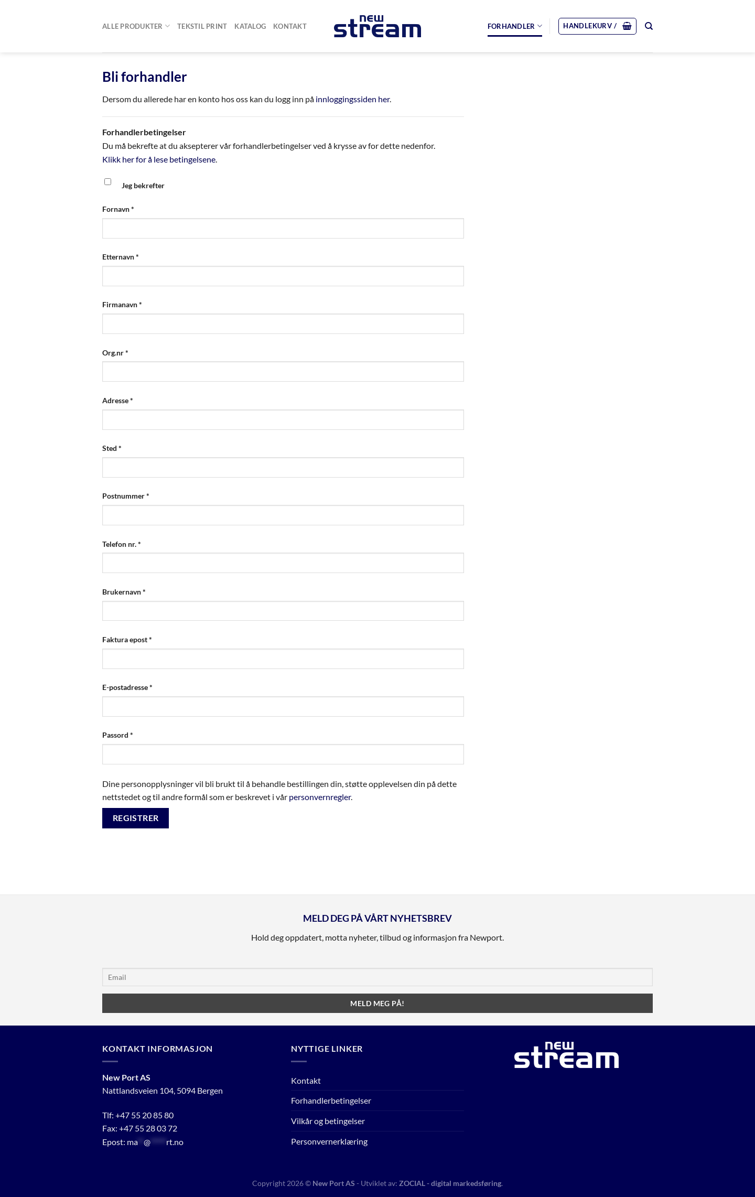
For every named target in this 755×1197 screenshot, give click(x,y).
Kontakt (290, 26)
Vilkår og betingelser (328, 1121)
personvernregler (320, 797)
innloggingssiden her (353, 99)
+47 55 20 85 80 (144, 1115)
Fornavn (118, 208)
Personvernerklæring (329, 1141)
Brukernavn (124, 591)
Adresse (117, 400)
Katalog (250, 26)
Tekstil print (202, 26)
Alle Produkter (136, 26)
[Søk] (649, 26)
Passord (117, 734)
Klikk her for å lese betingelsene (158, 159)
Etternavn (120, 256)
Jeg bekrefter (143, 185)
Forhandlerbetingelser (331, 1100)
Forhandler (515, 26)
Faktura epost (127, 639)
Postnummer (125, 495)
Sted (112, 448)
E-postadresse (127, 687)
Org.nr (115, 352)
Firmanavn (122, 304)
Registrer (136, 818)
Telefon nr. (121, 544)
